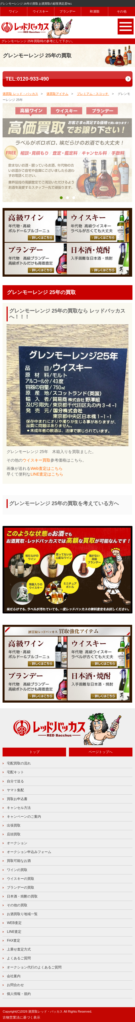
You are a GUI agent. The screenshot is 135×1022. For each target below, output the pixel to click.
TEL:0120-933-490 (27, 79)
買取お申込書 (17, 799)
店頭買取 (14, 834)
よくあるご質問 (19, 958)
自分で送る (15, 781)
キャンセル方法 (19, 808)
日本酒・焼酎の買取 (22, 896)
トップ (34, 752)
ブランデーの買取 (20, 888)
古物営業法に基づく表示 (21, 1017)
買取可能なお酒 (19, 861)
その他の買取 (17, 905)
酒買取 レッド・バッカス (20, 93)
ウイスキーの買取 (20, 879)
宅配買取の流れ (19, 763)
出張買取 (14, 825)
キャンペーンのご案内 (24, 817)
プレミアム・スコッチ (93, 93)
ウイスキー (41, 11)
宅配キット (15, 772)
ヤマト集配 (15, 790)
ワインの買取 (17, 870)
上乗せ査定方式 (19, 949)
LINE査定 (14, 932)
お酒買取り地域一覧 (22, 914)
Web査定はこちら (46, 468)
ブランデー (67, 11)
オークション (17, 843)
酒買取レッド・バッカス (45, 1011)
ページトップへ (101, 752)
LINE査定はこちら (46, 474)
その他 (121, 11)
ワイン (14, 11)
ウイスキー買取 (36, 460)
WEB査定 (14, 923)
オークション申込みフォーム (29, 852)
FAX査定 (13, 941)
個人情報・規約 (19, 994)
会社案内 (14, 976)
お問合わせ (15, 985)
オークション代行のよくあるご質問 (34, 967)
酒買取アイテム (57, 93)
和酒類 (94, 11)
